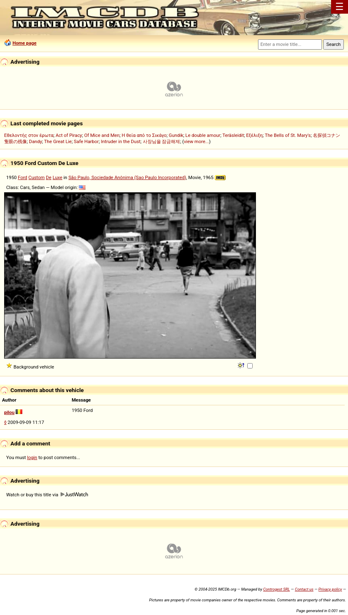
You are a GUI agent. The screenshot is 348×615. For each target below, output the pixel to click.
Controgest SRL (276, 589)
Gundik (176, 135)
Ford (22, 177)
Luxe (57, 177)
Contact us (304, 589)
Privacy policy (330, 589)
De (48, 177)
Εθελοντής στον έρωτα (28, 135)
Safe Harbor (86, 141)
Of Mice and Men (102, 135)
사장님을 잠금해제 (161, 141)
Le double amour (202, 135)
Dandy (35, 141)
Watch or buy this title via (47, 495)
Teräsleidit (233, 135)
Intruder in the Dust (120, 141)
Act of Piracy (69, 135)
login (32, 457)
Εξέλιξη (254, 135)
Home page (24, 43)
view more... (196, 141)
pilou (9, 412)
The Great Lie (58, 141)
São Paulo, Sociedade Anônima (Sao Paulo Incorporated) (127, 177)
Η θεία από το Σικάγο (144, 135)
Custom (36, 177)
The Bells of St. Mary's (287, 135)
